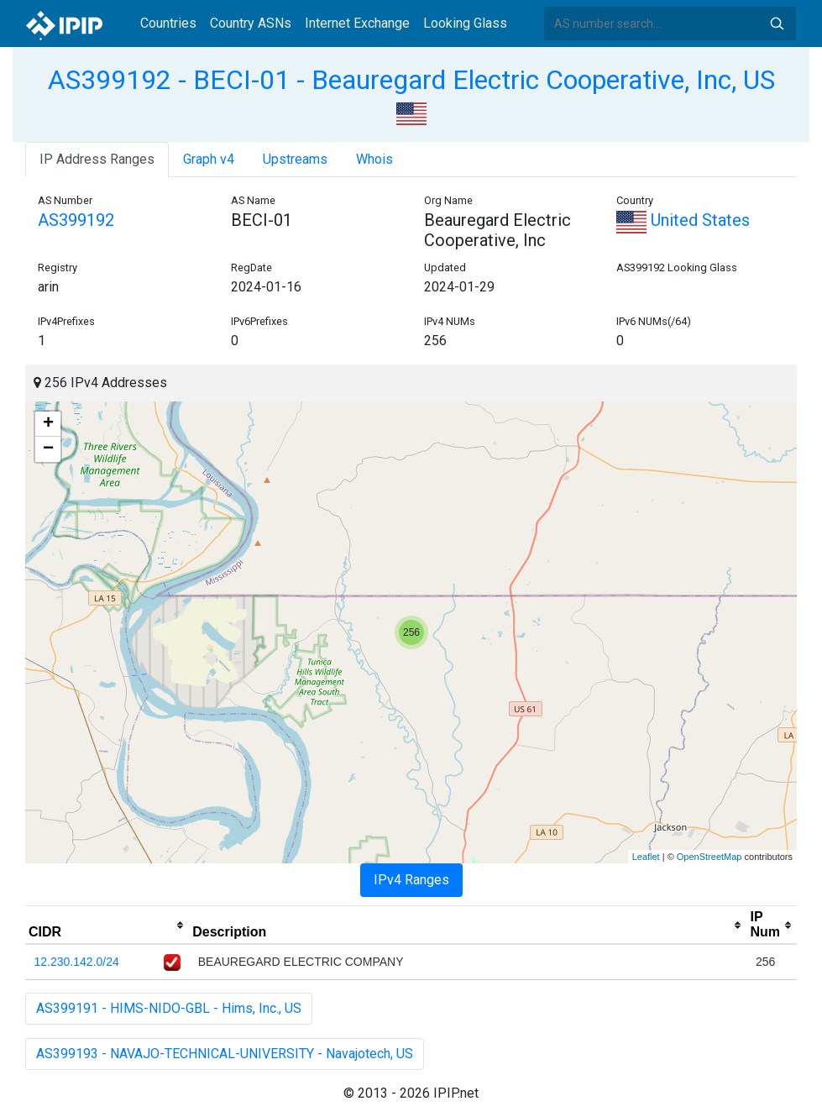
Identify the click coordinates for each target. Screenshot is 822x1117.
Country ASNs (250, 23)
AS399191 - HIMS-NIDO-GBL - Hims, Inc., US (168, 1008)
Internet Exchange (357, 23)
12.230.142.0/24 (76, 961)
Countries (168, 23)
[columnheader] (107, 925)
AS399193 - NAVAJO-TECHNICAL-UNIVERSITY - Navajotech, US (224, 1054)
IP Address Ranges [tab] (96, 159)
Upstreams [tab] (295, 159)
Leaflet (646, 857)
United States (683, 220)
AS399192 (76, 220)
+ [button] (48, 424)
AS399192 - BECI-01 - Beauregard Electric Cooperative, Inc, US (411, 80)
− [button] (48, 449)
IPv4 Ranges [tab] (411, 880)
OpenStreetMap (709, 857)
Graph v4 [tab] (208, 159)
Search (776, 23)
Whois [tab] (374, 159)
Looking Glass (465, 23)
